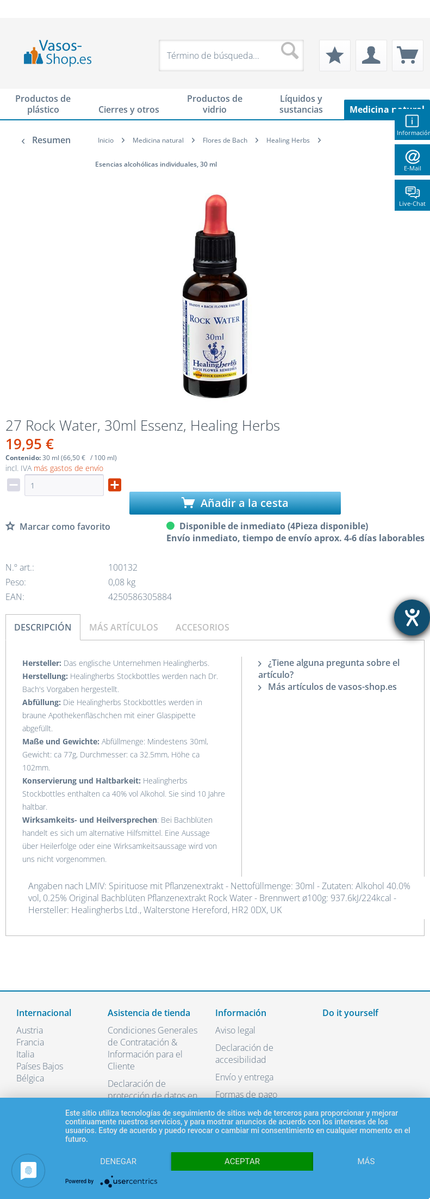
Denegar (118, 1161)
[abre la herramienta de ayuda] (412, 617)
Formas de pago (246, 1094)
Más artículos (123, 627)
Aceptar (242, 1161)
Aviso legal (235, 1030)
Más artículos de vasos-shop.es (327, 687)
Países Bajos (39, 1066)
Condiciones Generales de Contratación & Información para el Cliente (152, 1048)
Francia (30, 1042)
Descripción (43, 627)
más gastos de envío (68, 468)
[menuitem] (21, 9)
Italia (25, 1054)
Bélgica (30, 1078)
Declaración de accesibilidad (244, 1054)
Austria (29, 1030)
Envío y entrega (244, 1077)
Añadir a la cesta (235, 502)
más (366, 1161)
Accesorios (202, 627)
